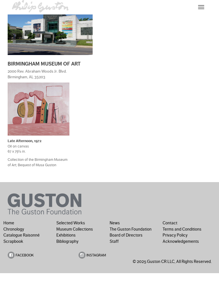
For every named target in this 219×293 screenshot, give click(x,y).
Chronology (13, 229)
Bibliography (67, 241)
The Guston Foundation (131, 229)
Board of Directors (126, 235)
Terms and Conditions (182, 229)
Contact (170, 222)
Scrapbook (13, 241)
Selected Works (70, 222)
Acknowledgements (181, 241)
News (115, 222)
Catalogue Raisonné (21, 235)
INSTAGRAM (92, 255)
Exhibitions (66, 235)
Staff (114, 241)
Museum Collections (74, 229)
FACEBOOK (21, 255)
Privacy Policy (175, 235)
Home (8, 222)
